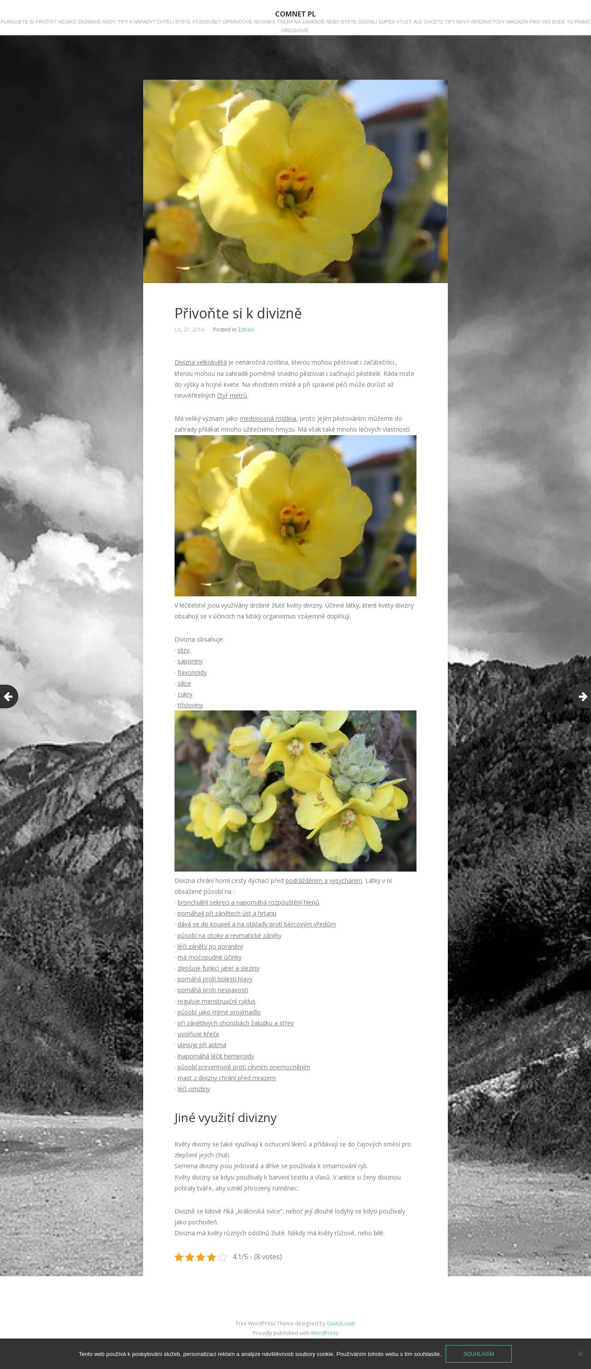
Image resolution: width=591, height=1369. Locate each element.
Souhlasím (478, 1354)
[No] (580, 1353)
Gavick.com (341, 1323)
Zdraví (246, 329)
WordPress (324, 1333)
